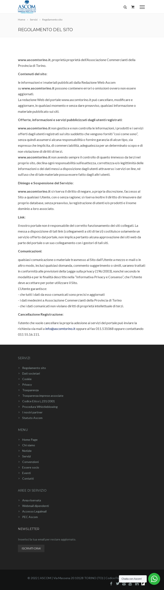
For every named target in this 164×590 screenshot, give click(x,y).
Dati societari (31, 373)
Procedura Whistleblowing (40, 406)
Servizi (24, 358)
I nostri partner (32, 412)
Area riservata (31, 500)
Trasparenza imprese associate (42, 395)
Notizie (27, 450)
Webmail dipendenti (35, 506)
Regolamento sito (34, 368)
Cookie (27, 379)
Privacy (27, 384)
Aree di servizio (32, 490)
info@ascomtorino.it (60, 328)
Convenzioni (30, 462)
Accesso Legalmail (34, 511)
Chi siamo (28, 445)
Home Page (30, 439)
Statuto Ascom (32, 418)
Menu (23, 430)
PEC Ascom (30, 517)
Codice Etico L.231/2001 (38, 401)
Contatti (28, 478)
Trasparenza (30, 390)
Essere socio (30, 467)
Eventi (26, 473)
